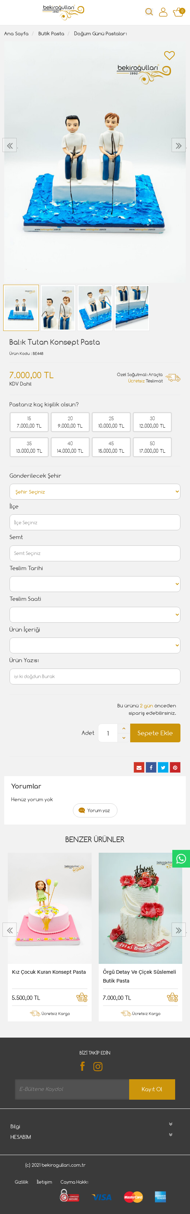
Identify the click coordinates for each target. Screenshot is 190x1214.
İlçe (14, 506)
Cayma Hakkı (74, 1182)
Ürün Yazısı (24, 660)
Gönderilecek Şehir (36, 475)
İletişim (44, 1182)
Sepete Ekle (155, 733)
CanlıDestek (181, 859)
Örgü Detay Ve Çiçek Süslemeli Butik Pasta (139, 976)
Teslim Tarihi (26, 568)
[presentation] (10, 145)
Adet (88, 733)
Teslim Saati (25, 599)
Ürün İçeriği (25, 629)
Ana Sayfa (16, 33)
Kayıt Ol (152, 1089)
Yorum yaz (98, 810)
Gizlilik (21, 1182)
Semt (16, 537)
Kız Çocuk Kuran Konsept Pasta (49, 971)
